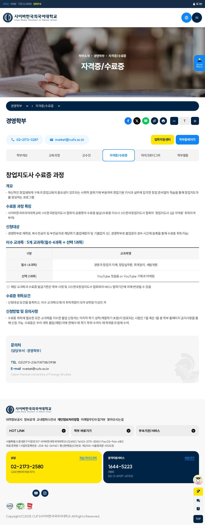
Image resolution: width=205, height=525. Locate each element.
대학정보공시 (14, 420)
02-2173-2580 (27, 467)
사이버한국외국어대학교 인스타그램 (44, 493)
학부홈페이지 (187, 140)
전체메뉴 (197, 17)
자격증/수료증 (45, 106)
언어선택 (186, 17)
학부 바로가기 (83, 431)
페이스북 (128, 120)
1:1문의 (198, 501)
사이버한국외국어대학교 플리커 (9, 493)
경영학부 (16, 106)
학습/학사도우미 (88, 458)
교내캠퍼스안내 (46, 420)
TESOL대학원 (24, 3)
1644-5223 (120, 467)
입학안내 (37, 3)
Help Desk (198, 509)
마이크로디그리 (150, 155)
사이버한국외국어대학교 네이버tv (18, 493)
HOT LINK (17, 431)
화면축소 (174, 121)
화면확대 (195, 121)
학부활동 (182, 155)
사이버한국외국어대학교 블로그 (36, 493)
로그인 (197, 4)
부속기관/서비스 (149, 431)
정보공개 (29, 420)
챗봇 (198, 480)
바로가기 (189, 458)
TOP (198, 518)
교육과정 (54, 155)
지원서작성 (198, 491)
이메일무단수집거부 (93, 420)
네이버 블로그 (145, 120)
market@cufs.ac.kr (66, 140)
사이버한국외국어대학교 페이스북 (27, 493)
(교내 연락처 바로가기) (23, 472)
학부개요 (22, 155)
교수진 (86, 155)
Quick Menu (199, 65)
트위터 (137, 120)
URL (154, 120)
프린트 (163, 120)
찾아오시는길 (115, 420)
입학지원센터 (162, 140)
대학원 (13, 3)
